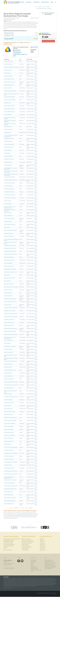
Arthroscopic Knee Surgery (8, 543)
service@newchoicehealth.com (9, 568)
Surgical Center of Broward (9, 441)
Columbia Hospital (7, 132)
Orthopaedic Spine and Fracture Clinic (10, 316)
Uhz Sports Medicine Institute (9, 468)
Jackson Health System (8, 215)
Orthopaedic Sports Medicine (9, 319)
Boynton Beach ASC (7, 102)
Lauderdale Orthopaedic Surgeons (10, 245)
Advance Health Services (8, 61)
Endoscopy (11, 545)
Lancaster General (25, 548)
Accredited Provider (18, 52)
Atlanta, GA (42, 538)
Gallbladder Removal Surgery (9, 540)
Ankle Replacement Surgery (8, 541)
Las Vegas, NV (42, 543)
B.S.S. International (7, 73)
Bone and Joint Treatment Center (9, 99)
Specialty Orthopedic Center (9, 402)
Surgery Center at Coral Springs (9, 423)
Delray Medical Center (7, 150)
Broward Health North (8, 114)
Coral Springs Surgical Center (9, 144)
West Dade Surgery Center (8, 494)
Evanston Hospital (25, 544)
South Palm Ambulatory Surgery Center (11, 396)
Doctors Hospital (7, 153)
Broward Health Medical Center (9, 111)
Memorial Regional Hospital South (10, 269)
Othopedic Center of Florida (9, 322)
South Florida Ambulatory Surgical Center (11, 384)
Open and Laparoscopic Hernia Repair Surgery (12, 538)
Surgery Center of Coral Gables (9, 435)
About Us (32, 565)
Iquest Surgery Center (7, 212)
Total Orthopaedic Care (8, 465)
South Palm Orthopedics (8, 399)
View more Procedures (8, 550)
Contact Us (35, 567)
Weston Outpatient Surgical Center (10, 497)
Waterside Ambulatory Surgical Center (10, 485)
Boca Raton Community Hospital (27, 541)
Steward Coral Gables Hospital (9, 411)
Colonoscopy (6, 545)
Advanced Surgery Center (8, 64)
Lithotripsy (5, 547)
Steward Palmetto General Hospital (10, 420)
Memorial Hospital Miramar (9, 257)
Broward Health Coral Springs (9, 105)
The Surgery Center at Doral (9, 459)
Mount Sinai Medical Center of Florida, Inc (11, 286)
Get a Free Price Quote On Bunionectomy (48, 13)
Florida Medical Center (8, 162)
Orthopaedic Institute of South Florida (10, 313)
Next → (22, 507)
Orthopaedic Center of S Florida (9, 310)
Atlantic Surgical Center (8, 70)
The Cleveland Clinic (25, 550)
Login (32, 571)
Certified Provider (18, 50)
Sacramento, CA (43, 547)
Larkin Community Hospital (9, 236)
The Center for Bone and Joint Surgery (10, 447)
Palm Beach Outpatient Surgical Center (10, 334)
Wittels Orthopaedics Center (9, 503)
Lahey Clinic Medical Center (26, 547)
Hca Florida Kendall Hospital (9, 188)
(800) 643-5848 (34, 47)
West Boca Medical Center (8, 491)
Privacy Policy (21, 587)
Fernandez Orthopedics (8, 156)
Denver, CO (42, 541)
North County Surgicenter (8, 295)
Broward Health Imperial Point (9, 108)
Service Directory (34, 560)
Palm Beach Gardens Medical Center (10, 328)
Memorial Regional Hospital (9, 266)
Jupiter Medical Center (8, 221)
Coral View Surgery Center (8, 147)
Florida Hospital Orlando (26, 545)
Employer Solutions (34, 568)
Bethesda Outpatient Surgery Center (10, 90)
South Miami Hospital (8, 393)
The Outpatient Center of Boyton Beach (11, 453)
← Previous (16, 507)
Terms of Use (16, 587)
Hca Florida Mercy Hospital (9, 191)
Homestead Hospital (7, 203)
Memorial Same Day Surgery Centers (10, 272)
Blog (52, 2)
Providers (28, 2)
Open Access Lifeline (7, 304)
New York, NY (42, 544)
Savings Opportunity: (46, 34)
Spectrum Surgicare (7, 405)
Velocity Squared (54, 594)
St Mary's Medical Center (8, 408)
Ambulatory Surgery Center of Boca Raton (11, 67)
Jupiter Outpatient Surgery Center (9, 224)
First (11, 507)
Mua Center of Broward (8, 289)
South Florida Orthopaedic (8, 387)
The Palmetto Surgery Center (9, 456)
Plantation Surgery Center (8, 364)
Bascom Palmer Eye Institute (9, 79)
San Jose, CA (42, 548)
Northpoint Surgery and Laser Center (10, 301)
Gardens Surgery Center (8, 165)
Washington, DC (43, 550)
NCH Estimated (45, 33)
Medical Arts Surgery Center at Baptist (10, 254)
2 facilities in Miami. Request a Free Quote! (20, 55)
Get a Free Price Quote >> (48, 41)
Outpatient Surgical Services (9, 325)
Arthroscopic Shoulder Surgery (9, 544)
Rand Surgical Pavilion (8, 373)
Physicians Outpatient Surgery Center (10, 361)
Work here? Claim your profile (9, 19)
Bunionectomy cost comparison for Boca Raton (22, 516)
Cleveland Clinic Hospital (8, 129)
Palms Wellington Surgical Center (10, 346)
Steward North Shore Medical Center (10, 417)
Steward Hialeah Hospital (8, 414)
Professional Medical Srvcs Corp (10, 370)
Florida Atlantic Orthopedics (9, 159)
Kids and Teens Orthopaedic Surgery (10, 230)
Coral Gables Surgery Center (9, 138)
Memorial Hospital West (8, 263)
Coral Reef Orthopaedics (8, 141)
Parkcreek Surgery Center (8, 352)
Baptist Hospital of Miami (8, 76)
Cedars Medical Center (8, 126)
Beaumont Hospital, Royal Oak (27, 540)
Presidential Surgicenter (8, 367)
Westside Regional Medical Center (10, 500)
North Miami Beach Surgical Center (10, 298)
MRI (4, 548)
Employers (21, 2)
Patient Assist (45, 2)
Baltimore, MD (42, 540)
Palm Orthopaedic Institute (8, 340)
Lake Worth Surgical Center (8, 233)
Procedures (36, 2)
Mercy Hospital (6, 275)
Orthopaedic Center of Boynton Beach (10, 307)
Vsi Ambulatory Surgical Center (9, 482)
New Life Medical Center (8, 292)
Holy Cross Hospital (7, 200)
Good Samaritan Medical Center (9, 177)
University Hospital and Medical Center (10, 471)
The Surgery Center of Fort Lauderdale (10, 462)
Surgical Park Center (7, 444)
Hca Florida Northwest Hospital (9, 194)
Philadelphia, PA (42, 545)
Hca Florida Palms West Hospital (10, 197)
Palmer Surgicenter (7, 343)
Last (26, 507)
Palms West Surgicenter (8, 349)
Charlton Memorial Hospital (26, 543)
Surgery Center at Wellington (9, 426)
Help (31, 567)
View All (30, 507)
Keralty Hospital (7, 227)
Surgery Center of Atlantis (8, 429)
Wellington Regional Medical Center (10, 488)
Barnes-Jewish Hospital (26, 538)
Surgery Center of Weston (8, 438)
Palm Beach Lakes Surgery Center (10, 331)
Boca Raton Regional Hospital (17, 14)
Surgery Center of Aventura (8, 432)
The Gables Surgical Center (8, 450)
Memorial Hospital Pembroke (9, 260)
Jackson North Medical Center (9, 218)
